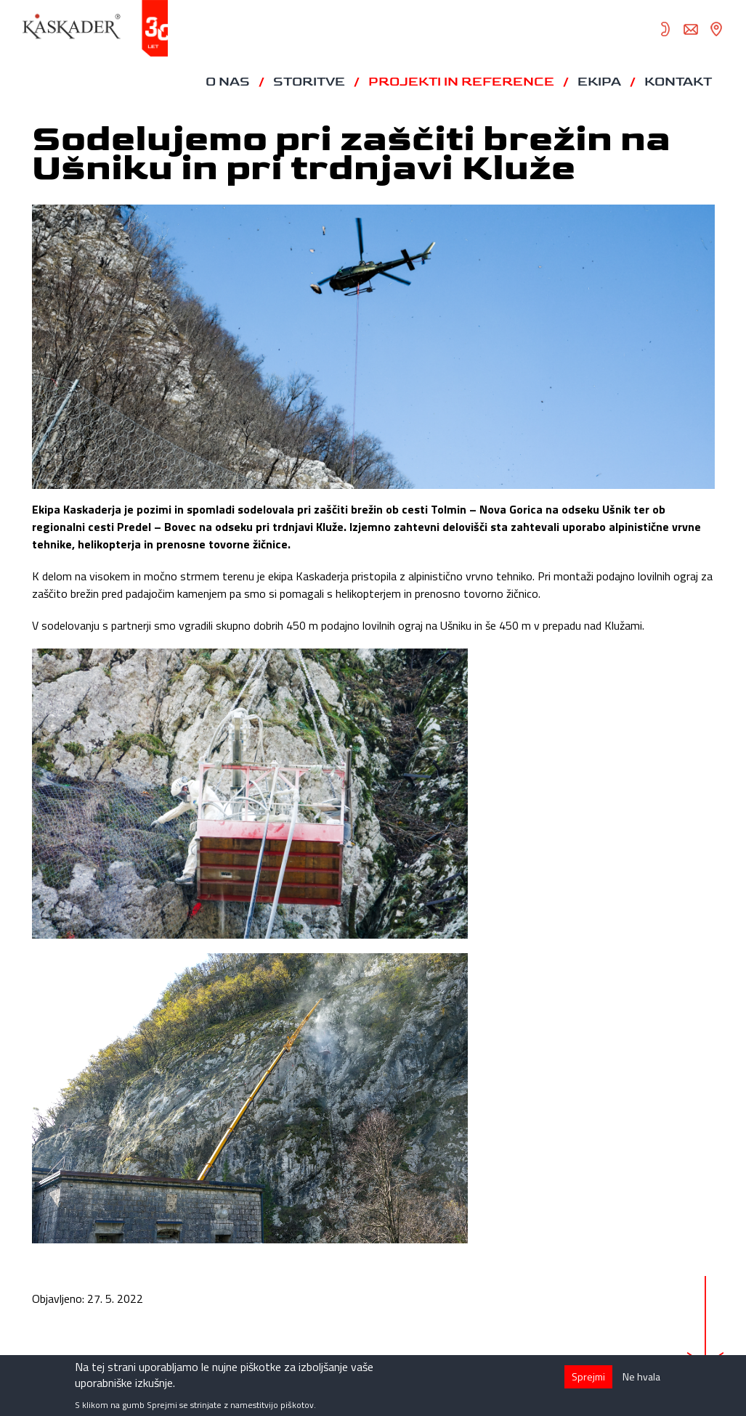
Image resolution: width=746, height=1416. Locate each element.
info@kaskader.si (691, 29)
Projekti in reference (461, 81)
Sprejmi (588, 1380)
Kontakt (678, 81)
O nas (228, 81)
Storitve (309, 81)
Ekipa (599, 81)
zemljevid (716, 29)
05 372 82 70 (665, 29)
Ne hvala (641, 1380)
